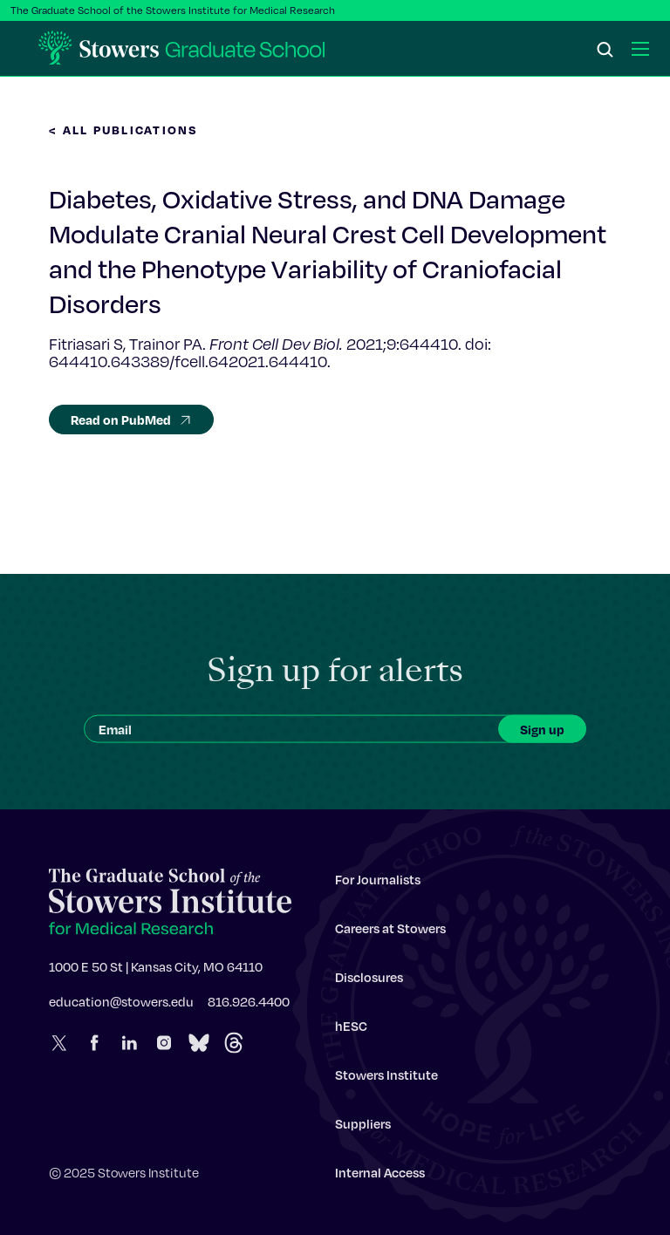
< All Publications (124, 129)
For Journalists (377, 883)
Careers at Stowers (390, 932)
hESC (351, 1030)
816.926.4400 (249, 1005)
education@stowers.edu (121, 1005)
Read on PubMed (131, 419)
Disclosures (369, 981)
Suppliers (363, 1128)
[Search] (605, 50)
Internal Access (380, 1176)
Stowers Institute (386, 1079)
